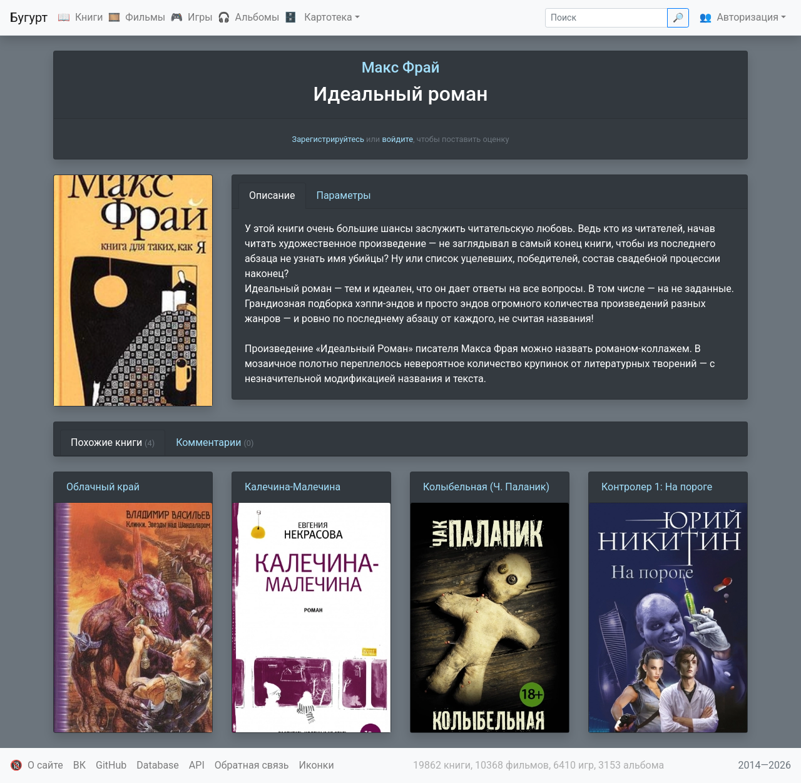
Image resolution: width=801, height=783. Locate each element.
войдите (397, 139)
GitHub (111, 765)
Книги (89, 17)
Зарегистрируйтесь (328, 139)
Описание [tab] (272, 195)
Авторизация (747, 17)
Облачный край (103, 487)
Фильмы (145, 17)
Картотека (328, 17)
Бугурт (29, 17)
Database (157, 765)
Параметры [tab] (344, 195)
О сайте (45, 765)
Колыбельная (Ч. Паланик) (486, 487)
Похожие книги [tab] (113, 442)
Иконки (316, 765)
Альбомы (257, 17)
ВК (79, 765)
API (197, 765)
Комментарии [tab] (214, 442)
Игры (200, 17)
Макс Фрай (401, 67)
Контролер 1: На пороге (656, 487)
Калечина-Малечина (292, 487)
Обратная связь (252, 765)
